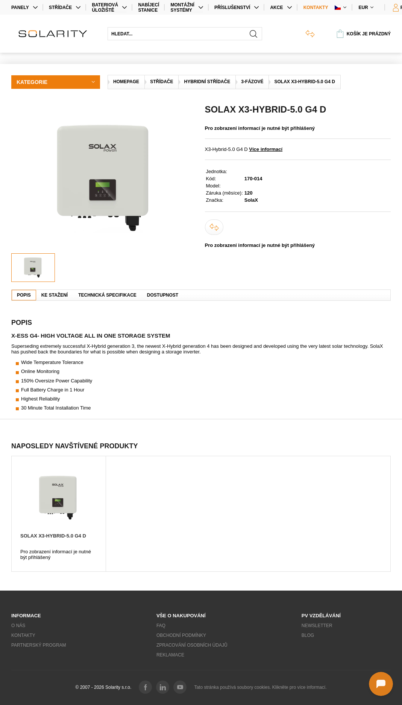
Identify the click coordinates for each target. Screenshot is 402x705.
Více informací (265, 149)
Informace (26, 615)
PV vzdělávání (321, 615)
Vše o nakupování (181, 615)
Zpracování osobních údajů (192, 645)
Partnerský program (38, 645)
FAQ (160, 625)
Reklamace (170, 655)
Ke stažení (54, 295)
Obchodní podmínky (181, 635)
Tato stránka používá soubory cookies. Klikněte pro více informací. (260, 687)
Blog (308, 635)
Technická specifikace (107, 295)
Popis (24, 295)
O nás (18, 625)
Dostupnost (162, 295)
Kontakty (315, 7)
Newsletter (317, 625)
